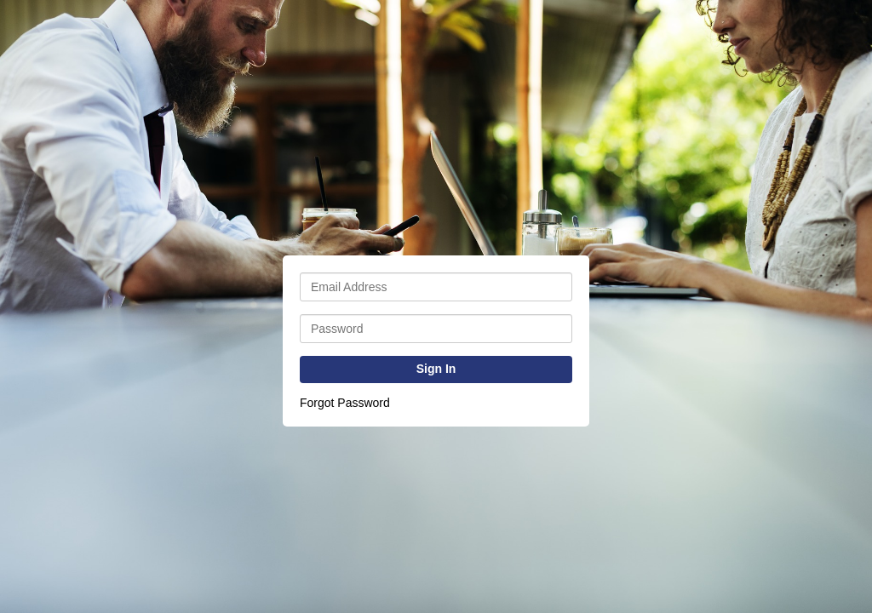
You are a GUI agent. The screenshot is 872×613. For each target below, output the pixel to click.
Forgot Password (345, 403)
